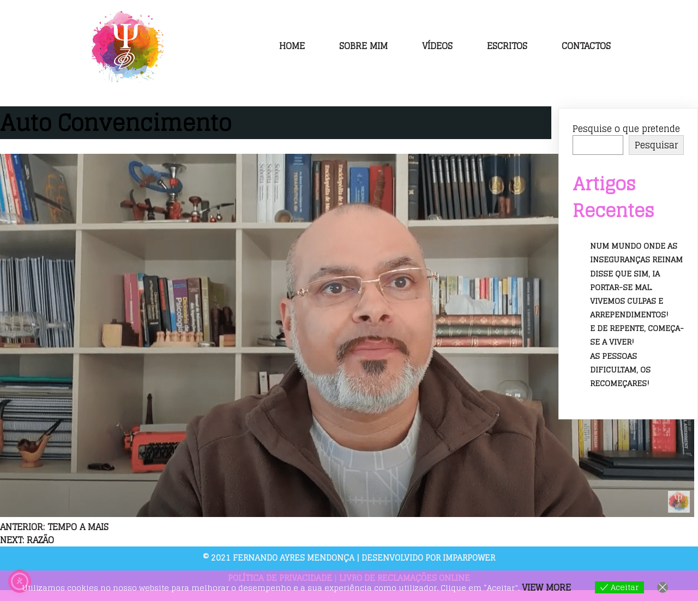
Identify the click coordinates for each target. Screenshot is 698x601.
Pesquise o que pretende (626, 128)
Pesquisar (656, 145)
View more (546, 587)
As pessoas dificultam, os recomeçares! (620, 369)
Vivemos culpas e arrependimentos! (629, 307)
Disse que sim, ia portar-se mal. (625, 280)
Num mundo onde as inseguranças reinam (636, 252)
